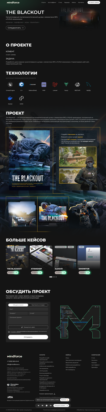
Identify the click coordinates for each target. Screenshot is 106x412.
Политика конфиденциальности (54, 410)
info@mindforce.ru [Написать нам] (13, 364)
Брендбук (94, 367)
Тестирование (43, 368)
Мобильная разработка (46, 366)
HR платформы (70, 369)
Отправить (28, 337)
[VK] (42, 405)
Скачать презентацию (47, 394)
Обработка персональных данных (88, 410)
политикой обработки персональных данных (27, 331)
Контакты (81, 2)
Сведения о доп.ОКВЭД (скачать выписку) (18, 392)
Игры (67, 358)
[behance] (50, 405)
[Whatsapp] (46, 405)
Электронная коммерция (73, 360)
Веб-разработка (71, 367)
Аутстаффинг (52, 2)
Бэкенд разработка (45, 373)
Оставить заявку (94, 2)
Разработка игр (44, 390)
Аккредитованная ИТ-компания (15, 387)
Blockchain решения (72, 362)
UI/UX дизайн (43, 371)
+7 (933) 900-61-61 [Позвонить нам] (13, 361)
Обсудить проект (18, 305)
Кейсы (74, 2)
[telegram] (38, 405)
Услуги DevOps (44, 375)
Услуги (43, 2)
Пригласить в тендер (38, 305)
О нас (60, 2)
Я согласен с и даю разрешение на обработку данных (28, 332)
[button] (50, 276)
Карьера (66, 2)
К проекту (12, 273)
